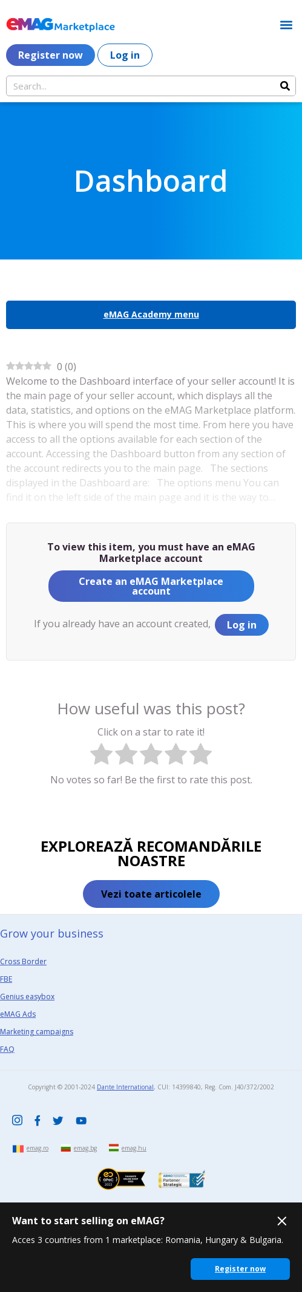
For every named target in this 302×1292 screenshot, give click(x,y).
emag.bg (85, 1148)
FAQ (7, 1049)
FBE (6, 979)
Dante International (125, 1087)
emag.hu (134, 1148)
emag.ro (37, 1148)
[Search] (285, 86)
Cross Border (23, 961)
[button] (286, 24)
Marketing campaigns (36, 1031)
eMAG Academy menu (151, 314)
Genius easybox (27, 996)
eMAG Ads (18, 1014)
